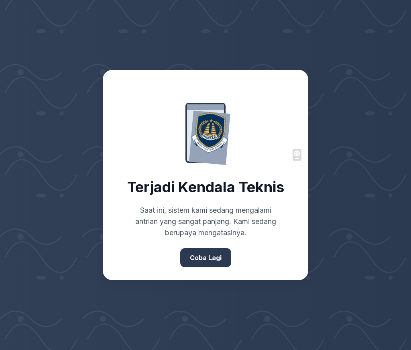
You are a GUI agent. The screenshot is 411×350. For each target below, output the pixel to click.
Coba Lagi (206, 258)
